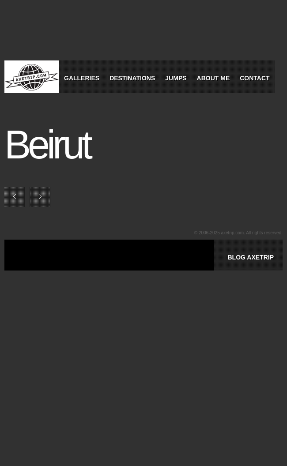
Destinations (132, 78)
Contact (254, 78)
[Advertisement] (129, 265)
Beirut (47, 145)
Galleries (81, 78)
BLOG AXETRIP (250, 257)
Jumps (175, 78)
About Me (213, 78)
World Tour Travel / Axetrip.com (31, 76)
